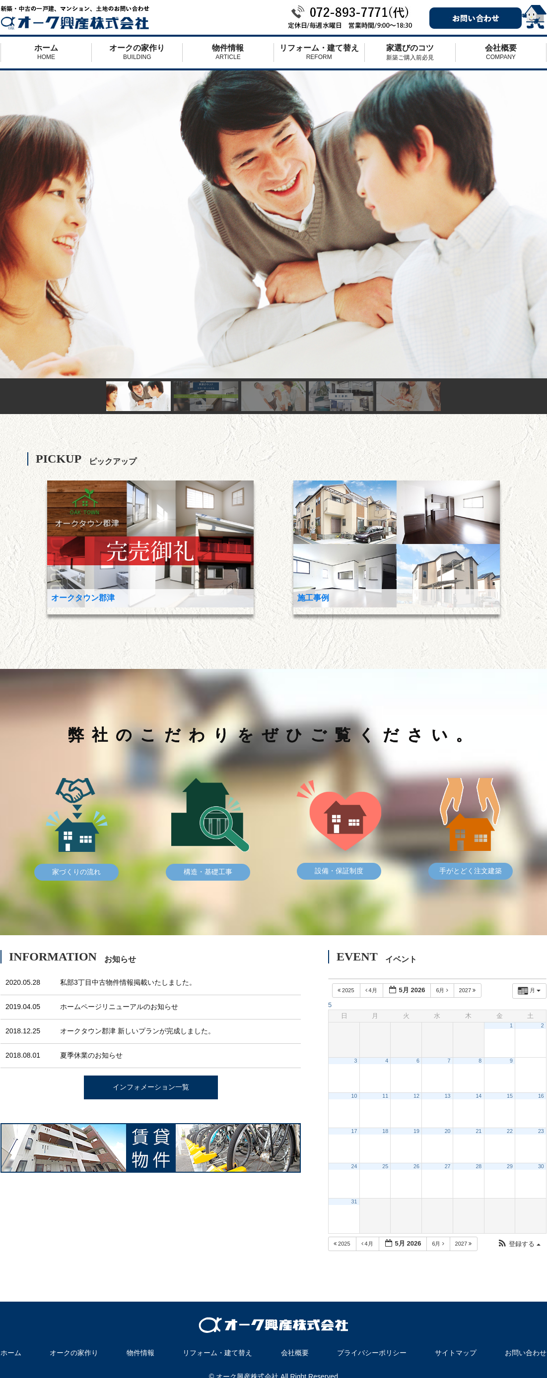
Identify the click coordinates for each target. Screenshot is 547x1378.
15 (510, 1096)
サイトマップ (456, 1353)
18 (385, 1131)
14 (478, 1096)
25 (385, 1166)
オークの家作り (137, 52)
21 (478, 1131)
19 (416, 1131)
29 (510, 1166)
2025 (347, 990)
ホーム (46, 52)
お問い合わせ (526, 1353)
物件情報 (228, 52)
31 (354, 1201)
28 (478, 1166)
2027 (468, 990)
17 (354, 1131)
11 (385, 1096)
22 (510, 1131)
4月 (372, 990)
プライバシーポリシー (372, 1353)
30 (541, 1166)
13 (448, 1096)
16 (541, 1096)
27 (448, 1166)
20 (448, 1131)
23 (541, 1131)
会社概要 (501, 52)
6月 (442, 990)
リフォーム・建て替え (319, 52)
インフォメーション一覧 (151, 1087)
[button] (519, 1244)
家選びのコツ (410, 53)
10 (354, 1096)
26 (416, 1166)
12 (416, 1096)
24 (354, 1166)
